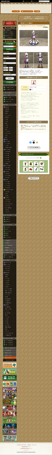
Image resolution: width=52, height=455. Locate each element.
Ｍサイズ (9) (7, 268)
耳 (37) (6, 193)
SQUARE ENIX (5, 1)
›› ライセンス (26, 450)
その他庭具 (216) (8, 335)
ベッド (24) (7, 278)
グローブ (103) (7, 175)
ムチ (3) (6, 127)
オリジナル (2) (7, 237)
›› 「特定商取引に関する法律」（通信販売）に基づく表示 (26, 444)
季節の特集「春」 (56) (8, 35)
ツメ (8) (6, 125)
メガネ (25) (7, 191)
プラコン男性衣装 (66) (9, 340)
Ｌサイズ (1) (7, 270)
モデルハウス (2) (8, 262)
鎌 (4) (6, 137)
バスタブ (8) (7, 284)
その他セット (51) (8, 101)
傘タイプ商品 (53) (8, 207)
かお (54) (6, 195)
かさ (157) (7, 197)
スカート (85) (7, 169)
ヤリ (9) (6, 119)
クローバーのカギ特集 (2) (9, 33)
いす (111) (7, 282)
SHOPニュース (46, 11)
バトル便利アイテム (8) (9, 87)
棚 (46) (6, 276)
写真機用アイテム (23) (8, 250)
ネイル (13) (7, 177)
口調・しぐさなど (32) (9, 344)
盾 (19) (6, 139)
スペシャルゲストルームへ (10, 18)
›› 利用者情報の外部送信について (26, 448)
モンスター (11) (8, 231)
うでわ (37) (7, 173)
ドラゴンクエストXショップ (26, 7)
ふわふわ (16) (7, 199)
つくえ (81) (7, 280)
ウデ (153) (7, 171)
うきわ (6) (7, 209)
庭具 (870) (7, 304)
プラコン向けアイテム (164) (7, 338)
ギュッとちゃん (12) (8, 203)
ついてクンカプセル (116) (7, 224)
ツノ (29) (6, 145)
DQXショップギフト (8, 357)
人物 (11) (6, 229)
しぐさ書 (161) (7, 240)
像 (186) (6, 296)
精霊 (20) (6, 233)
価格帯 (4, 61)
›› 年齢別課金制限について (26, 446)
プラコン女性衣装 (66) (9, 342)
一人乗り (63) (7, 217)
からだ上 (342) (7, 149)
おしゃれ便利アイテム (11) (9, 89)
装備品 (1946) (5, 104)
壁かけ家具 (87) (8, 298)
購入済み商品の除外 (7, 72)
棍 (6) (6, 123)
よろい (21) (7, 157)
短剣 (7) (6, 113)
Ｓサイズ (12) (7, 266)
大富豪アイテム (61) (8, 355)
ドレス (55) (7, 153)
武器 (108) (7, 107)
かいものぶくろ (46, 7)
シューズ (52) (7, 183)
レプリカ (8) (7, 227)
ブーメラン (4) (7, 133)
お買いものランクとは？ (28, 18)
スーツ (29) (7, 155)
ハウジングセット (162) (9, 99)
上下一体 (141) (7, 151)
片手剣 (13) (7, 109)
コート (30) (7, 159)
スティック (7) (7, 115)
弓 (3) (6, 135)
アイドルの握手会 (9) (8, 37)
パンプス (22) (7, 185)
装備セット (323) (8, 97)
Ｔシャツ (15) (7, 161)
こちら (39, 129)
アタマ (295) (7, 141)
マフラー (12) (7, 205)
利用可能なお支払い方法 (39, 18)
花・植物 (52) (7, 300)
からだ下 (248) (7, 165)
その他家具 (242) (8, 302)
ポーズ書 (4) (7, 242)
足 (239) (6, 179)
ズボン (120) (7, 167)
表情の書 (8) (7, 247)
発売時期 (5, 65)
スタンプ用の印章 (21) (8, 245)
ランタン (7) (7, 211)
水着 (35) (6, 163)
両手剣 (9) (7, 111)
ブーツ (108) (7, 181)
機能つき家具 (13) (8, 292)
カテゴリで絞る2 (6, 56)
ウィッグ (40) (7, 143)
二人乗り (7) (7, 219)
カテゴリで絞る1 (6, 51)
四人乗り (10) (7, 221)
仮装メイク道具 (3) (8, 92)
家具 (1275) (7, 272)
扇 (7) (6, 129)
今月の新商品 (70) (8, 30)
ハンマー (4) (7, 131)
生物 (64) (6, 235)
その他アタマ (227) (8, 147)
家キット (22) (7, 264)
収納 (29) (6, 274)
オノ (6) (6, 121)
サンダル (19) (7, 187)
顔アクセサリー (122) (9, 189)
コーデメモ (46, 9)
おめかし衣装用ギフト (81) (7, 252)
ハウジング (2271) (6, 260)
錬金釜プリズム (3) (8, 352)
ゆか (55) (6, 286)
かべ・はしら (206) (8, 288)
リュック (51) (7, 201)
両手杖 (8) (7, 117)
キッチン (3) (7, 294)
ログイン (10, 23)
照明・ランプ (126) (8, 290)
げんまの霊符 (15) (8, 350)
